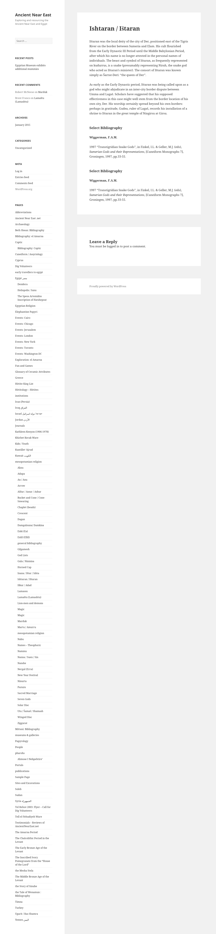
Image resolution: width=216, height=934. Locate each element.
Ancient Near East (33, 15)
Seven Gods (24, 699)
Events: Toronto (24, 347)
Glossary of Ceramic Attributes (32, 371)
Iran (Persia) (22, 401)
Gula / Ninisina (26, 561)
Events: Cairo (22, 317)
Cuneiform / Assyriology (29, 254)
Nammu (22, 651)
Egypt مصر (21, 278)
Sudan (18, 795)
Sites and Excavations (27, 783)
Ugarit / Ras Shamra (26, 913)
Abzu (20, 467)
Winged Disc (25, 717)
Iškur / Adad (25, 585)
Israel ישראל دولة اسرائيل (28, 413)
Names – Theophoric (29, 645)
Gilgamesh (24, 549)
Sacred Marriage (27, 693)
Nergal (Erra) (25, 669)
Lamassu (23, 591)
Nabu (21, 639)
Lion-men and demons (30, 603)
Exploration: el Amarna (28, 359)
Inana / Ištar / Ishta (28, 573)
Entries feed (22, 177)
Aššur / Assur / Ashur (29, 491)
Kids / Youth (22, 443)
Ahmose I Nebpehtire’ (30, 759)
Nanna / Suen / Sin (28, 657)
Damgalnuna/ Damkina (31, 525)
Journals (20, 425)
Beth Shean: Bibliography (29, 230)
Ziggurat (22, 723)
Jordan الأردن (22, 419)
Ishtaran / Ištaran (28, 579)
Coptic (18, 242)
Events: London (24, 335)
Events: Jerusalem (25, 329)
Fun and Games (24, 365)
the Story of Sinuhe (26, 886)
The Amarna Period (26, 832)
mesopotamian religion (28, 461)
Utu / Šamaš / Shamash (30, 711)
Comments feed (24, 183)
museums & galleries (27, 735)
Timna (18, 901)
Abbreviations (23, 212)
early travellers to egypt (29, 272)
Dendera (23, 284)
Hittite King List (24, 383)
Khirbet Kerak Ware (26, 437)
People (19, 747)
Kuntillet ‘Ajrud (24, 449)
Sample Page (22, 777)
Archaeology (22, 224)
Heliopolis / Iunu (27, 290)
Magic (21, 609)
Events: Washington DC (28, 353)
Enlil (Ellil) (24, 537)
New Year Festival (28, 675)
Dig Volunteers (23, 266)
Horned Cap (24, 567)
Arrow (21, 485)
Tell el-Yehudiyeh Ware (28, 816)
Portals (19, 765)
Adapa (21, 473)
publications (22, 771)
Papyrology (21, 741)
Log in (18, 171)
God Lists (23, 555)
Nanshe (22, 663)
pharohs (20, 753)
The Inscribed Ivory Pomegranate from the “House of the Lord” (32, 861)
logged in (113, 246)
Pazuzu (22, 687)
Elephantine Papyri (26, 311)
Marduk (42, 92)
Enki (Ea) (23, 531)
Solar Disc (23, 705)
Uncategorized (23, 148)
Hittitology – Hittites (26, 389)
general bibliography (30, 543)
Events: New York (25, 341)
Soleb (18, 789)
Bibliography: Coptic (29, 248)
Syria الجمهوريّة (23, 801)
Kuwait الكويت (23, 455)
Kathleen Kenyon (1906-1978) (32, 431)
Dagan (21, 519)
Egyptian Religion (25, 305)
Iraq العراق (21, 407)
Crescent (23, 513)
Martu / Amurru (27, 627)
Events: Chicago (24, 323)
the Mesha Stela (24, 870)
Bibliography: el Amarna (29, 236)
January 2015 (22, 125)
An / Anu (22, 479)
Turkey (19, 907)
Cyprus (19, 260)
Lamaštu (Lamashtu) (29, 597)
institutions (21, 395)
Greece (19, 377)
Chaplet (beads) (27, 507)
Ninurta (22, 681)
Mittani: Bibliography (27, 729)
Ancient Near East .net (28, 218)
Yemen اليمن (22, 919)
